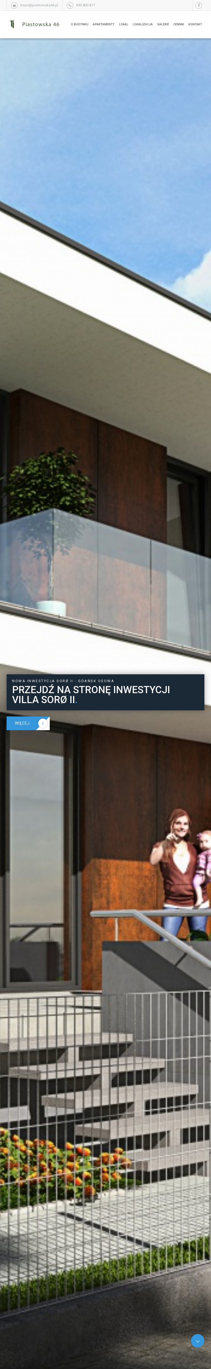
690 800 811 (85, 5)
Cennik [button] (178, 24)
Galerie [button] (163, 24)
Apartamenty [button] (104, 24)
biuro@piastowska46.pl (39, 5)
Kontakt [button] (195, 24)
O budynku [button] (79, 24)
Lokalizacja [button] (143, 24)
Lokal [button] (123, 24)
